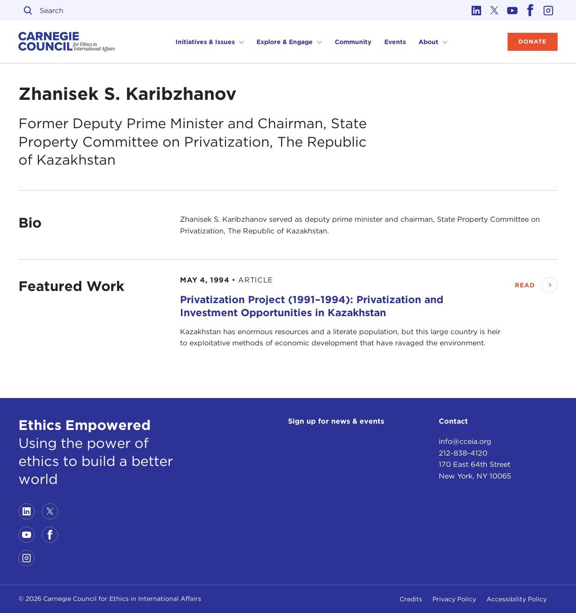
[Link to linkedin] (477, 10)
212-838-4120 (463, 453)
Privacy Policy (454, 599)
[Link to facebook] (531, 10)
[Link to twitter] (495, 10)
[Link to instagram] (549, 10)
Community (353, 41)
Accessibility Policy (516, 599)
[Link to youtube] (513, 10)
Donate (532, 41)
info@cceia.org (465, 441)
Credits (411, 599)
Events (395, 41)
